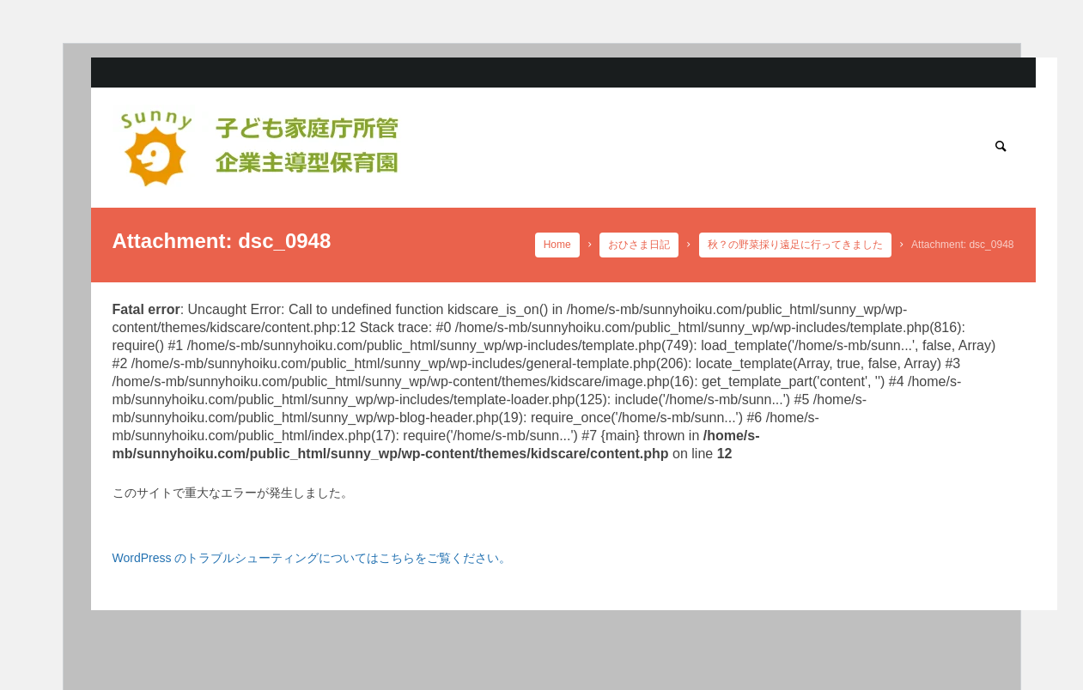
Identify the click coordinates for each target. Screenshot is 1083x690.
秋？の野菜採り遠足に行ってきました (795, 245)
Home (557, 245)
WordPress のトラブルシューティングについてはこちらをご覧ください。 (312, 558)
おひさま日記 (640, 245)
